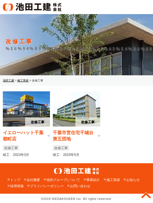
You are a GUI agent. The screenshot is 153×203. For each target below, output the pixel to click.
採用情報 (17, 186)
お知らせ (133, 180)
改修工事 (37, 122)
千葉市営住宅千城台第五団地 (73, 136)
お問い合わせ (80, 186)
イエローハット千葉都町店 (23, 136)
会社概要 (33, 180)
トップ (15, 180)
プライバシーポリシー (47, 186)
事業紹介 (93, 180)
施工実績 (113, 180)
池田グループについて (63, 180)
